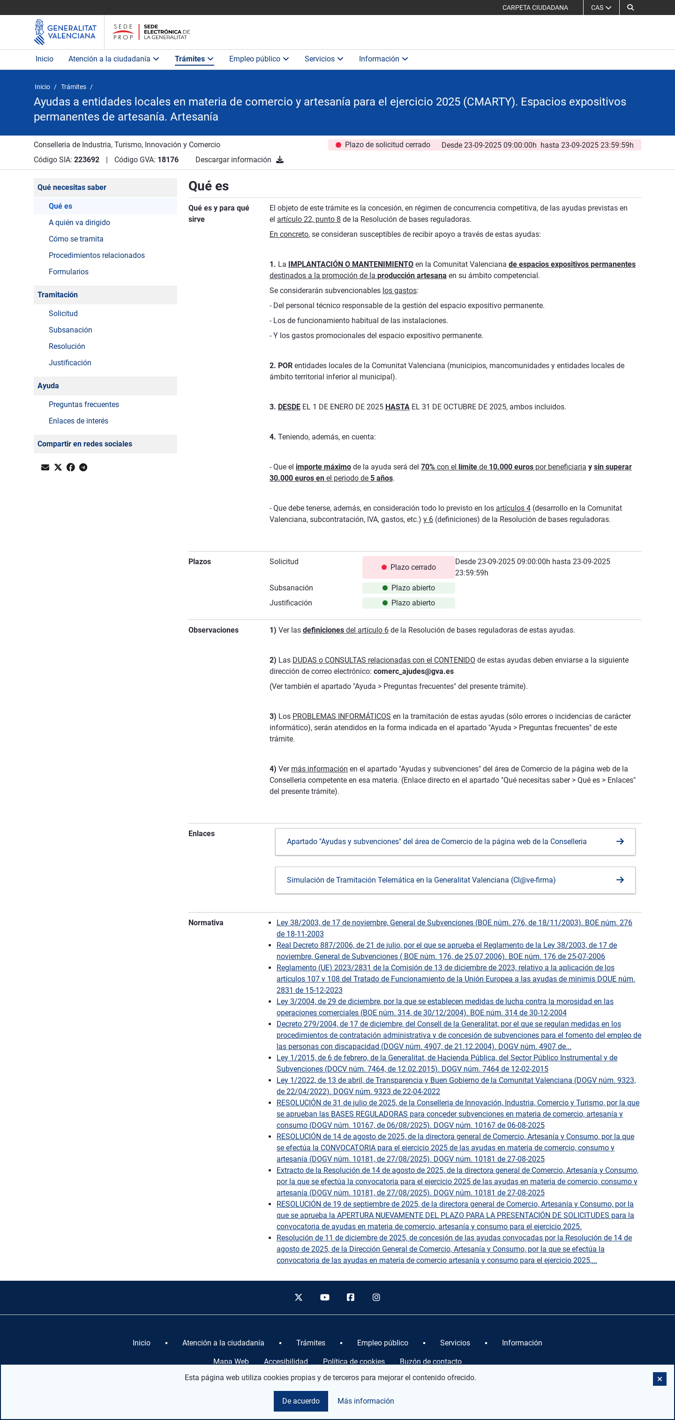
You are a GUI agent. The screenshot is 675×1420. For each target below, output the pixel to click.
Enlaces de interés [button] (78, 420)
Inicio (44, 58)
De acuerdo (301, 1401)
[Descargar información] (280, 159)
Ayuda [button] (48, 385)
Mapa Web (231, 1361)
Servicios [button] (324, 58)
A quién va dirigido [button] (79, 222)
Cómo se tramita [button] (76, 238)
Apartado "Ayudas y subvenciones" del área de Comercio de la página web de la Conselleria (437, 841)
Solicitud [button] (63, 313)
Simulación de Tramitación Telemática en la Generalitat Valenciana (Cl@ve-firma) (421, 880)
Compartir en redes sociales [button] (85, 443)
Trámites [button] (194, 58)
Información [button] (384, 58)
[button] (630, 7)
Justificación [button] (70, 362)
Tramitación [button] (58, 294)
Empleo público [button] (259, 58)
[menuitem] (141, 1343)
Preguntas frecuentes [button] (84, 404)
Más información (366, 1401)
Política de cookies (354, 1361)
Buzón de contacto (431, 1361)
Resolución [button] (67, 346)
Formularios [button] (69, 271)
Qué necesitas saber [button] (72, 187)
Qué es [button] (60, 206)
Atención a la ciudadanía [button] (114, 58)
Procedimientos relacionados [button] (97, 255)
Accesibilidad (286, 1361)
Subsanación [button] (70, 329)
